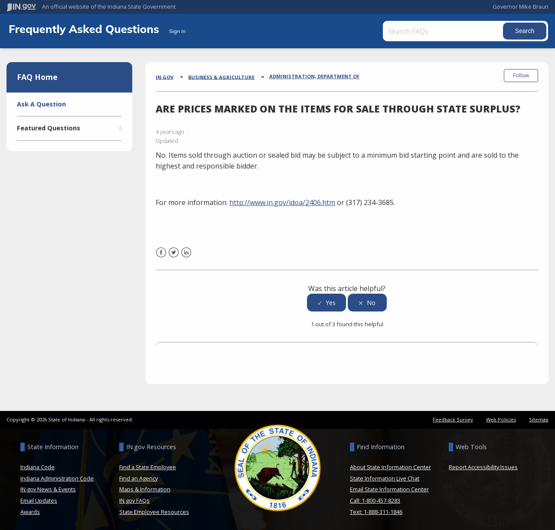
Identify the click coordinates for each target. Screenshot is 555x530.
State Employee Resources (154, 510)
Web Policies (501, 418)
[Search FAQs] (443, 31)
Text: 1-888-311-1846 (376, 510)
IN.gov (164, 76)
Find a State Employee (147, 465)
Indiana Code (37, 465)
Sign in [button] (177, 31)
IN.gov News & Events (48, 488)
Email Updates (38, 499)
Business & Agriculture (221, 76)
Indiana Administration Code (57, 477)
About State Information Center (390, 465)
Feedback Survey (453, 418)
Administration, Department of (314, 76)
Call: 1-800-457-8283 (375, 499)
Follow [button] (521, 75)
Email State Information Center (389, 488)
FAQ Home (37, 77)
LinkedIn (186, 256)
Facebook (161, 256)
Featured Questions (48, 128)
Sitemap (538, 418)
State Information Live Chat (384, 477)
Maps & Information (144, 488)
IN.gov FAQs (134, 499)
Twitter (173, 256)
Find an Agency (138, 477)
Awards (30, 510)
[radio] (326, 302)
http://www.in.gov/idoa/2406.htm (282, 201)
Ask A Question (41, 104)
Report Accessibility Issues (483, 465)
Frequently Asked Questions (85, 29)
